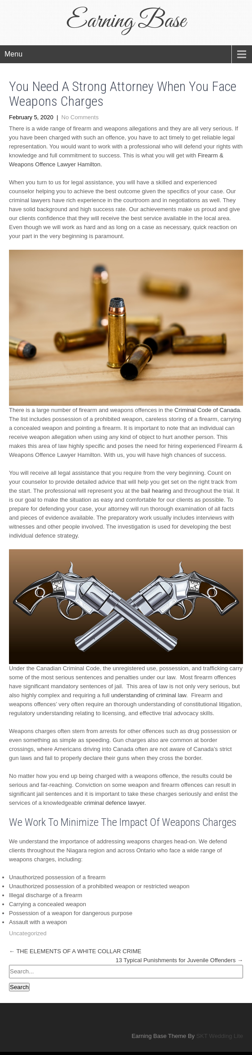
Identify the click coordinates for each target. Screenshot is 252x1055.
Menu (13, 54)
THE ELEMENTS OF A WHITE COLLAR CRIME (75, 951)
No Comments (80, 117)
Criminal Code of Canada (207, 410)
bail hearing (156, 490)
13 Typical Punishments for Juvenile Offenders (179, 960)
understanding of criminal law (149, 695)
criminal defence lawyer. (115, 802)
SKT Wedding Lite (219, 1036)
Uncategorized (28, 933)
